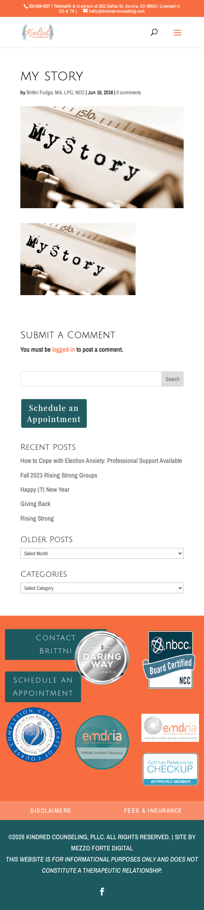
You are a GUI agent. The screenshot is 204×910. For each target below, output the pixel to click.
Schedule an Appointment (43, 687)
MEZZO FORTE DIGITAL (102, 847)
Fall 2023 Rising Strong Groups (58, 475)
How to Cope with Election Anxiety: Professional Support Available (101, 460)
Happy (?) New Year (45, 489)
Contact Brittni (56, 644)
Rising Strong (37, 518)
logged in (63, 349)
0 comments (128, 92)
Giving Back (35, 503)
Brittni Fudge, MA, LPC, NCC (56, 92)
